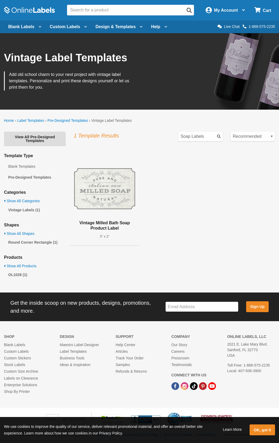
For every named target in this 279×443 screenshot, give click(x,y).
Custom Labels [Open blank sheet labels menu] (68, 26)
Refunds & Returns (131, 371)
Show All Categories (22, 201)
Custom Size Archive (21, 371)
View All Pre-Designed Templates (35, 139)
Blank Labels (14, 345)
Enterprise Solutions (20, 385)
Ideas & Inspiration (75, 365)
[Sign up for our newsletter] (202, 307)
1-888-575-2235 (259, 26)
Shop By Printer (17, 391)
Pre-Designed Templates (67, 120)
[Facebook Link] (175, 386)
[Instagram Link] (185, 386)
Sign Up (257, 306)
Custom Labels (16, 351)
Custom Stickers (17, 358)
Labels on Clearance (21, 378)
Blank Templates (21, 166)
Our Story (179, 345)
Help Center (125, 345)
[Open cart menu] (262, 10)
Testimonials (181, 365)
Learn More (232, 429)
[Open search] (189, 10)
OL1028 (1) (17, 275)
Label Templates (30, 120)
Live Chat (229, 26)
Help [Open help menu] (159, 26)
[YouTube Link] (212, 386)
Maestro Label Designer (79, 345)
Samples (123, 365)
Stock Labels (14, 365)
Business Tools (72, 358)
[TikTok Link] (194, 386)
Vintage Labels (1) (24, 210)
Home (9, 120)
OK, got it (262, 430)
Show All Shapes (19, 233)
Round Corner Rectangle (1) (32, 242)
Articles (122, 351)
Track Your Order (130, 358)
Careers (178, 351)
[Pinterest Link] (203, 386)
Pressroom (180, 358)
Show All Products (20, 266)
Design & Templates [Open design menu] (119, 26)
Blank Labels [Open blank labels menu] (24, 26)
